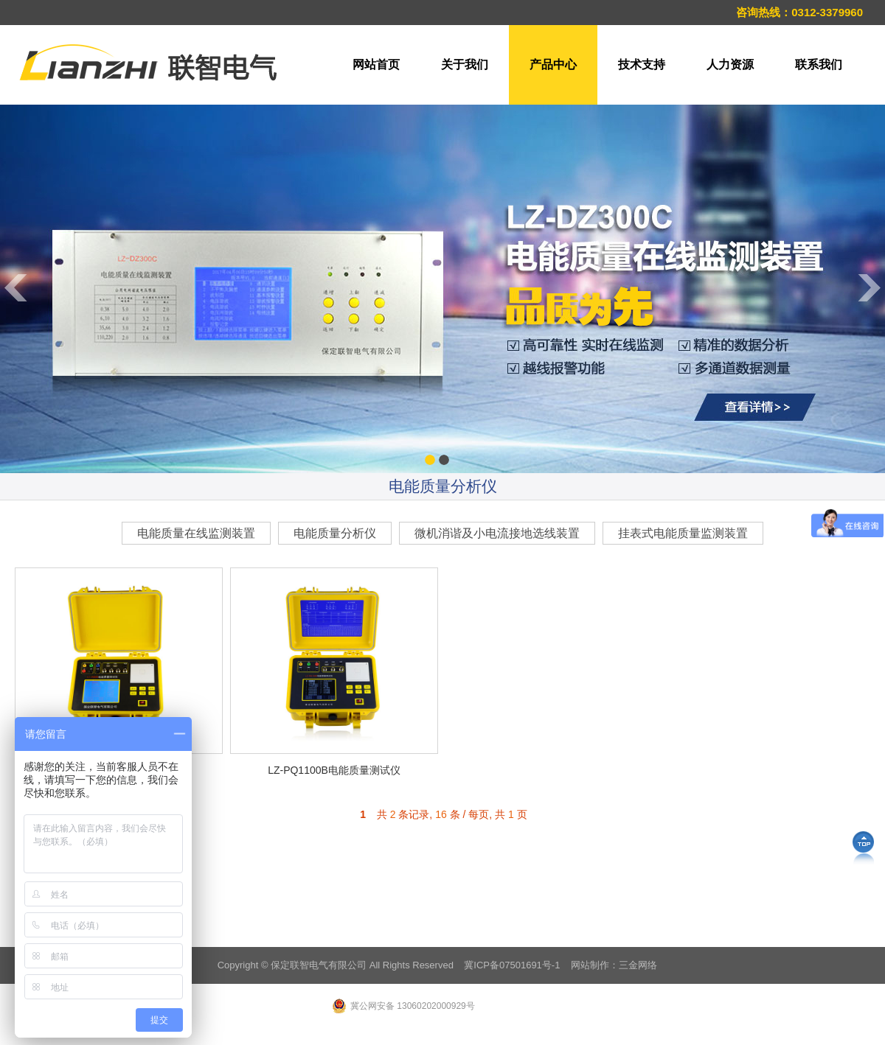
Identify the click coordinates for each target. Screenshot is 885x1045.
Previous (15, 452)
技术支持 (641, 64)
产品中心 (553, 64)
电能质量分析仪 (335, 533)
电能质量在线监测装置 (196, 533)
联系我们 (818, 64)
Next (870, 452)
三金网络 (638, 965)
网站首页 (376, 64)
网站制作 (590, 965)
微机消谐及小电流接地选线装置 (497, 533)
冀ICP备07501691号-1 (512, 965)
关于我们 (464, 64)
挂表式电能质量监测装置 (683, 533)
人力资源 (730, 64)
